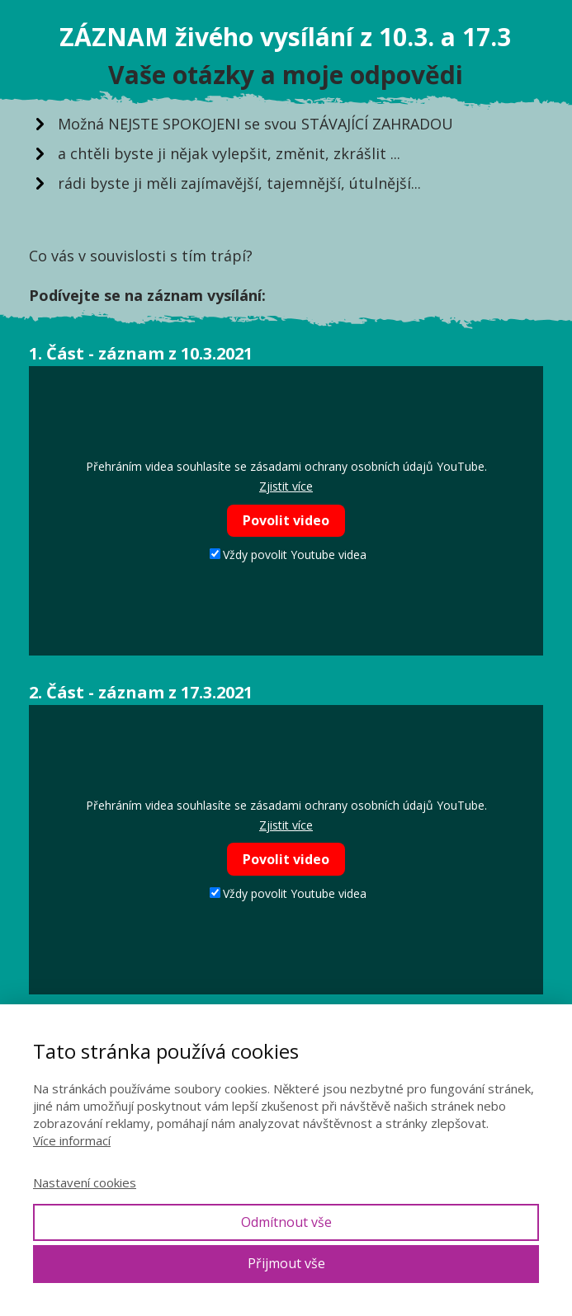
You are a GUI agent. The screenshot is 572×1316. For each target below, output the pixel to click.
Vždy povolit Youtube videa (288, 554)
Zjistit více (286, 486)
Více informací (72, 1140)
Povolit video (286, 520)
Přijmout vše (286, 1263)
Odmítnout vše (286, 1222)
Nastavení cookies (84, 1182)
